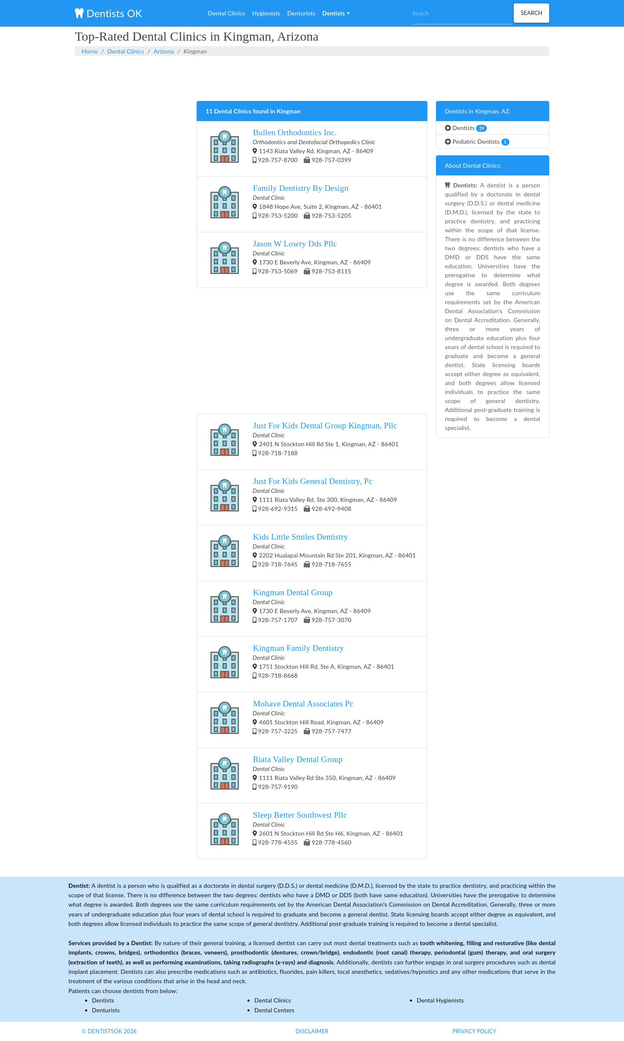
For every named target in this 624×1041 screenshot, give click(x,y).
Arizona (163, 51)
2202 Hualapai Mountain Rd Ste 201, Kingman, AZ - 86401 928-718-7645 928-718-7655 (311, 553)
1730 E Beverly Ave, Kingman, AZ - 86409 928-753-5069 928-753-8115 (288, 260)
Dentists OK (108, 13)
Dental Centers (274, 1010)
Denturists (106, 1010)
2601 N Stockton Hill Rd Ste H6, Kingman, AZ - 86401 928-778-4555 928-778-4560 (304, 831)
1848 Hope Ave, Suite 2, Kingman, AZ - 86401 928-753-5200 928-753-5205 (294, 204)
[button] (336, 13)
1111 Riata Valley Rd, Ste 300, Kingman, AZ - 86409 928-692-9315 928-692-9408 (301, 497)
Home (90, 51)
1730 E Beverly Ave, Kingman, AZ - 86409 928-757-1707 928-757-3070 (288, 608)
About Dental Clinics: (473, 165)
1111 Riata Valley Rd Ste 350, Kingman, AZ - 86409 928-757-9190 (301, 775)
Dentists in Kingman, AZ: (478, 111)
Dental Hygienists (440, 1000)
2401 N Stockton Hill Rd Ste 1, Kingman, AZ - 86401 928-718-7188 (302, 442)
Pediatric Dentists (477, 141)
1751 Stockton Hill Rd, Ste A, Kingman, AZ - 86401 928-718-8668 (300, 664)
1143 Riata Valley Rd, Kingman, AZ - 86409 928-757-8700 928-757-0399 (290, 149)
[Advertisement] (312, 77)
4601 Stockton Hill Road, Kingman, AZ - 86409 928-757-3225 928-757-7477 (295, 720)
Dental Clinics (125, 51)
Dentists (466, 128)
